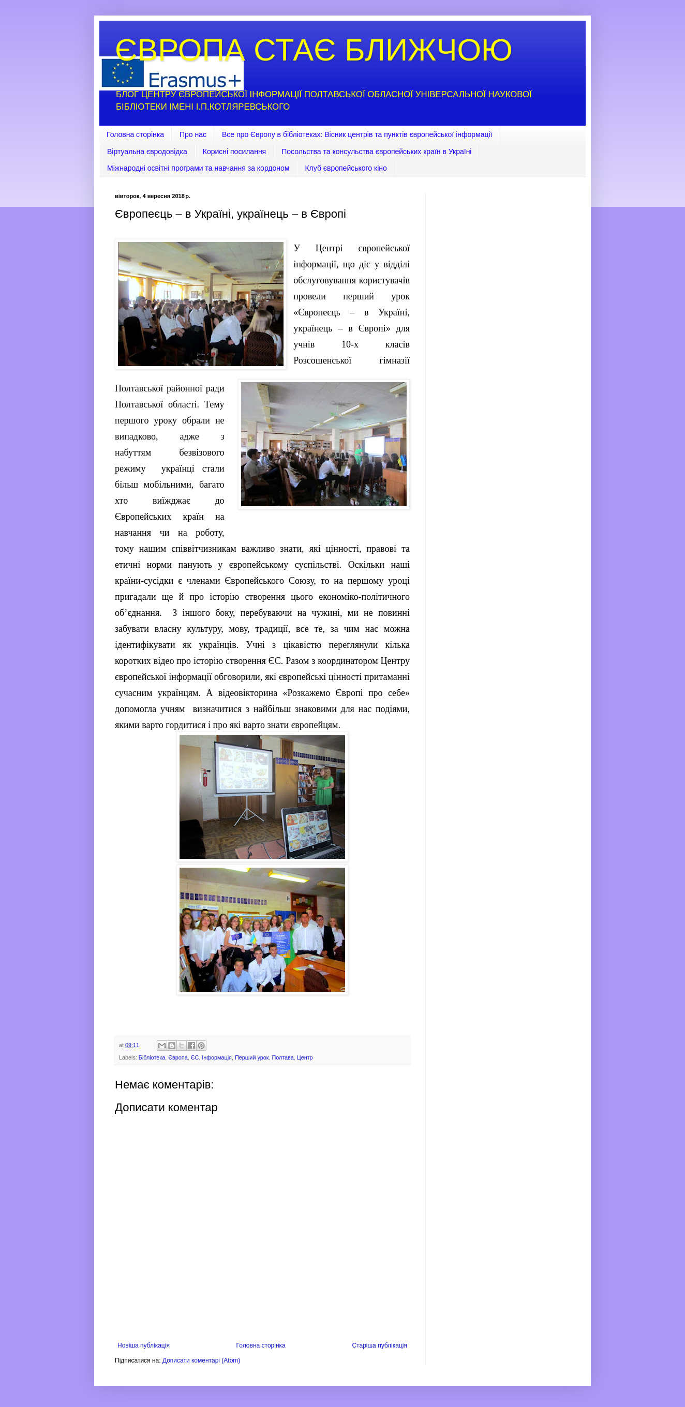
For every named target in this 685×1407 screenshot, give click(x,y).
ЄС (195, 1057)
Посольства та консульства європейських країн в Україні (376, 151)
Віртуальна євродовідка (147, 151)
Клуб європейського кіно (345, 168)
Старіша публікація (379, 1345)
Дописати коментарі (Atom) (201, 1360)
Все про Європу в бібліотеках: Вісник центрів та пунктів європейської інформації (357, 134)
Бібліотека (152, 1057)
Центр (305, 1057)
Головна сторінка (135, 134)
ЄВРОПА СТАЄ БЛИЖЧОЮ (314, 50)
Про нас (193, 134)
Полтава (282, 1057)
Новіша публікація (143, 1345)
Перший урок (252, 1057)
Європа (177, 1057)
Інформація (217, 1057)
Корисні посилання (234, 151)
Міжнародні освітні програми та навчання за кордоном (198, 168)
